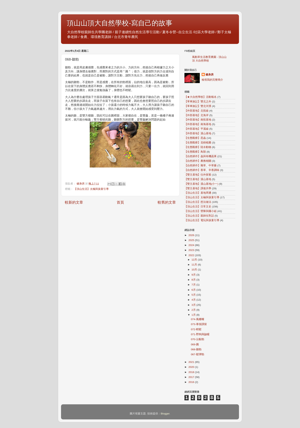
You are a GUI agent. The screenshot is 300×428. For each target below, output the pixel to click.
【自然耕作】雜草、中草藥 (200, 165)
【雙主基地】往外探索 (197, 174)
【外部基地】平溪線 (196, 128)
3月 (194, 304)
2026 (191, 235)
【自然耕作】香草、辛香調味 (201, 170)
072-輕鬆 (196, 329)
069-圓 (195, 344)
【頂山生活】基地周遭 (197, 192)
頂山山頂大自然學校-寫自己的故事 (119, 23)
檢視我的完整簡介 (212, 79)
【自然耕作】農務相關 (197, 160)
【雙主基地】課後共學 (197, 188)
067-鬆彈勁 (197, 354)
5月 (194, 294)
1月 (194, 314)
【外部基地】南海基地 (197, 124)
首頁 (120, 202)
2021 (191, 362)
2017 (191, 377)
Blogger (165, 413)
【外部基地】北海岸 (196, 115)
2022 (191, 255)
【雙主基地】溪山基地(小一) (201, 183)
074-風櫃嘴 (197, 319)
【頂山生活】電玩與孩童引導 (201, 220)
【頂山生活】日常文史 (197, 206)
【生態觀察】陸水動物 (197, 147)
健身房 (209, 74)
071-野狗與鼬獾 (200, 334)
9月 (194, 274)
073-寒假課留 (199, 324)
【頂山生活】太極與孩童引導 (91, 189)
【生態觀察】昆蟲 (195, 138)
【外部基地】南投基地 (197, 119)
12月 (195, 259)
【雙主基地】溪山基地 (197, 179)
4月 (194, 299)
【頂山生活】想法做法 (197, 202)
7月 (194, 284)
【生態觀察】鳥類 (195, 151)
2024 (191, 245)
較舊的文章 (167, 202)
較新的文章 (74, 202)
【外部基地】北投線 (196, 110)
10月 (195, 269)
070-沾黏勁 (197, 339)
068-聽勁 (196, 349)
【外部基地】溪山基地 (197, 133)
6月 (194, 289)
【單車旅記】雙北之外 (197, 101)
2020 (191, 367)
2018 (191, 372)
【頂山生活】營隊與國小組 (200, 211)
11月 (195, 264)
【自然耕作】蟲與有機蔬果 (200, 156)
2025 (191, 240)
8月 (194, 279)
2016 (191, 382)
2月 (194, 309)
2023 (191, 250)
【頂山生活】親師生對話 (199, 215)
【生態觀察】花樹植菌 (197, 142)
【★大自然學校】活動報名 (200, 96)
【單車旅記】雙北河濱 (197, 106)
